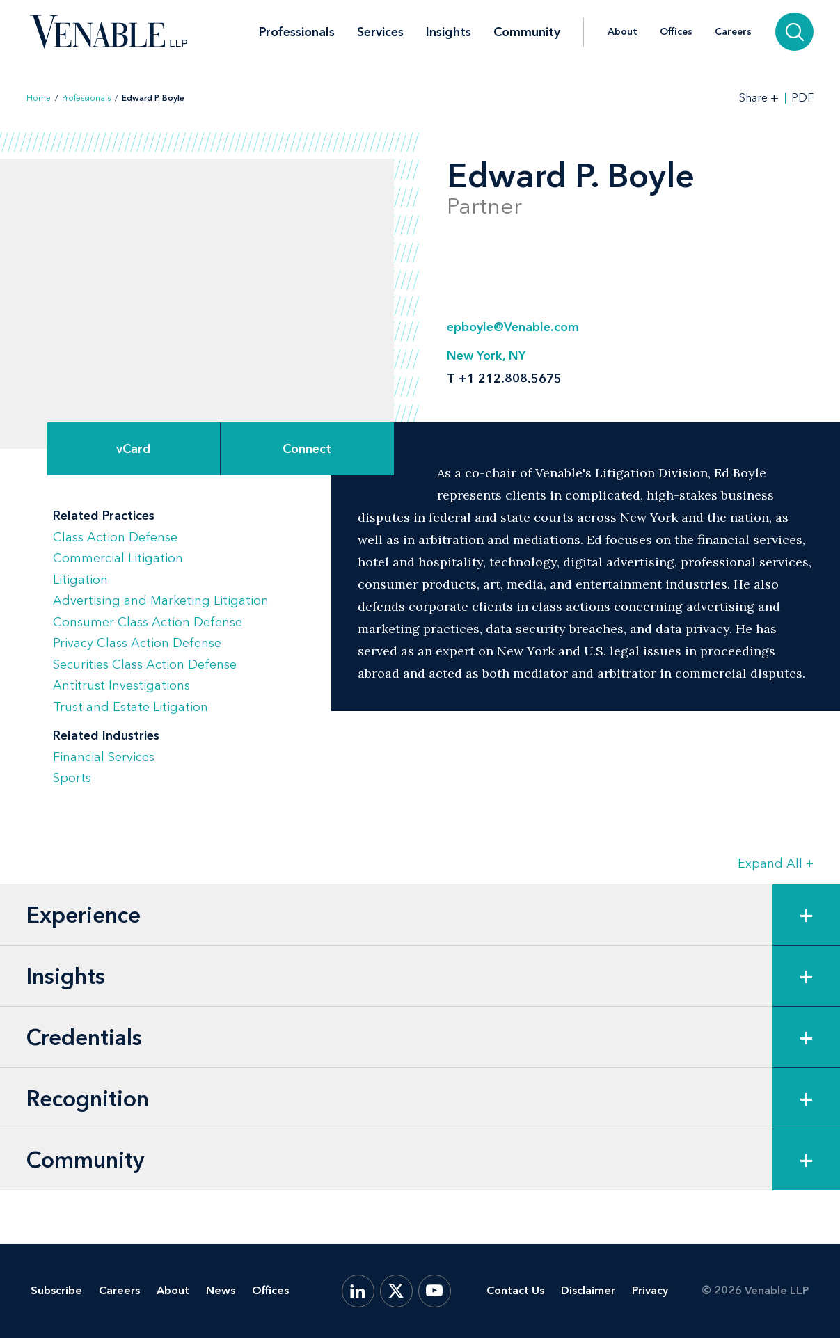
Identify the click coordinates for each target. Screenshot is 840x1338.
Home (38, 98)
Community (526, 32)
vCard (133, 448)
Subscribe (56, 1290)
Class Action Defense (115, 537)
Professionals (297, 32)
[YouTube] (434, 1291)
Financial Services (103, 757)
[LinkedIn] (358, 1291)
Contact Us (515, 1290)
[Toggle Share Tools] (759, 98)
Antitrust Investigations (121, 685)
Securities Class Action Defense (145, 664)
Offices (676, 32)
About (622, 32)
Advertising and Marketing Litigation (161, 600)
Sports (72, 778)
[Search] (794, 32)
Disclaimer (588, 1290)
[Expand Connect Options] (307, 448)
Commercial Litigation (118, 558)
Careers (733, 32)
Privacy (650, 1290)
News (220, 1290)
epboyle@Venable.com (513, 327)
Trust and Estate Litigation (130, 707)
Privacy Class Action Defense (137, 643)
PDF (802, 98)
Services (380, 32)
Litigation (80, 579)
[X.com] (396, 1291)
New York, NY (486, 355)
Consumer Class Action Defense (147, 622)
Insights (448, 32)
